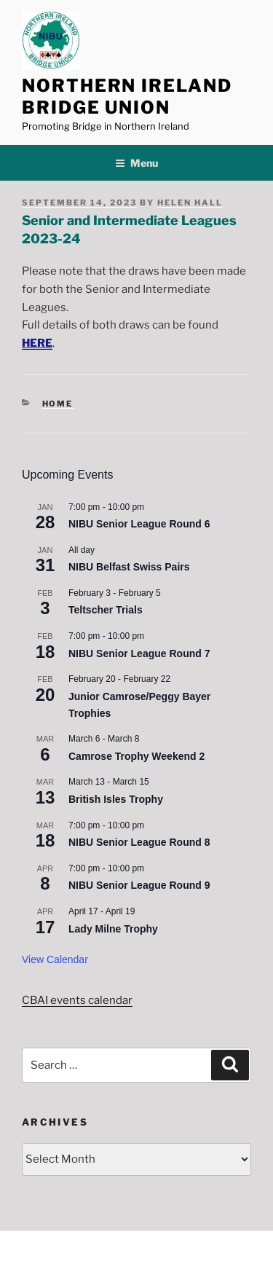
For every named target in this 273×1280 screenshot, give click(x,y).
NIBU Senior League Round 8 (139, 842)
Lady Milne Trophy (113, 929)
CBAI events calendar (77, 1000)
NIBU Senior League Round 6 (139, 524)
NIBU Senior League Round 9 (139, 885)
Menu (136, 163)
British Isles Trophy (115, 799)
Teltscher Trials (105, 610)
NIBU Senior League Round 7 (139, 653)
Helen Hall (190, 202)
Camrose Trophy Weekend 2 (136, 756)
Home (58, 403)
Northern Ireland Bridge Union (127, 96)
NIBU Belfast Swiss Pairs (129, 567)
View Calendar (55, 959)
